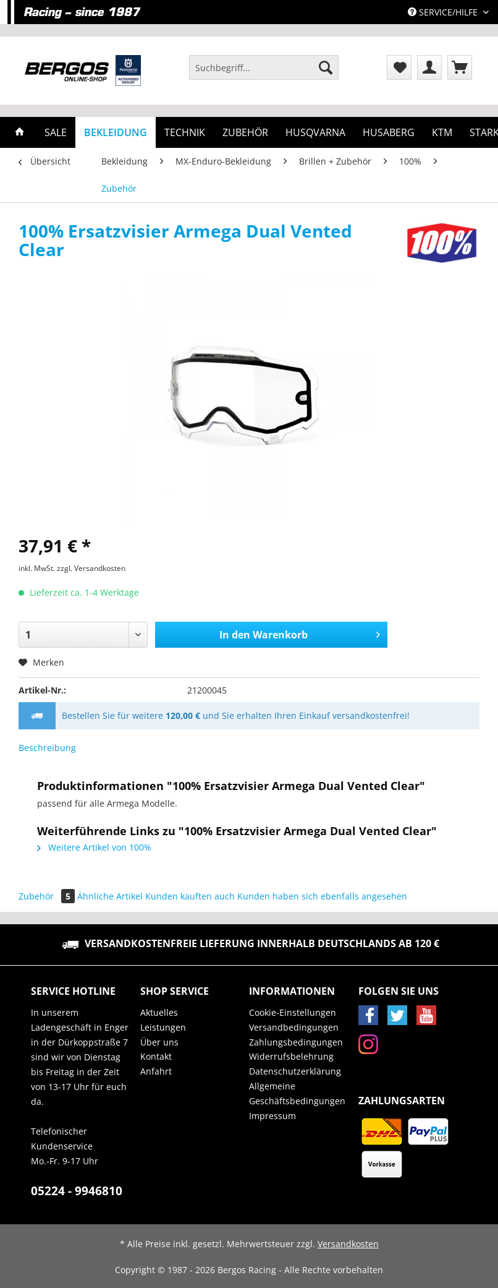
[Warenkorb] (459, 67)
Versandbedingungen (294, 1027)
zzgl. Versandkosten (91, 568)
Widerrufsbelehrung (291, 1056)
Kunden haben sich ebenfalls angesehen (322, 896)
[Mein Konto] (429, 67)
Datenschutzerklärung (295, 1071)
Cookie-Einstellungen (292, 1012)
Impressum (272, 1116)
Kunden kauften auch (190, 896)
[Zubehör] (245, 132)
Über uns (159, 1042)
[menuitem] (264, 73)
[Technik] (185, 132)
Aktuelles (159, 1012)
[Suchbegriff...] (264, 67)
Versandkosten (348, 1244)
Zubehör (48, 896)
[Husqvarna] (315, 132)
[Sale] (55, 132)
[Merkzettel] (399, 67)
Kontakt (156, 1056)
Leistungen (163, 1027)
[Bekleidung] (115, 132)
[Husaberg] (388, 132)
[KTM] (442, 132)
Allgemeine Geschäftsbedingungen (297, 1093)
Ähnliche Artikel (110, 896)
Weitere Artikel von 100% (94, 847)
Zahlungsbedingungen (296, 1042)
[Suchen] (326, 67)
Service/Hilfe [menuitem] (444, 12)
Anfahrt (156, 1071)
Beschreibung (47, 747)
